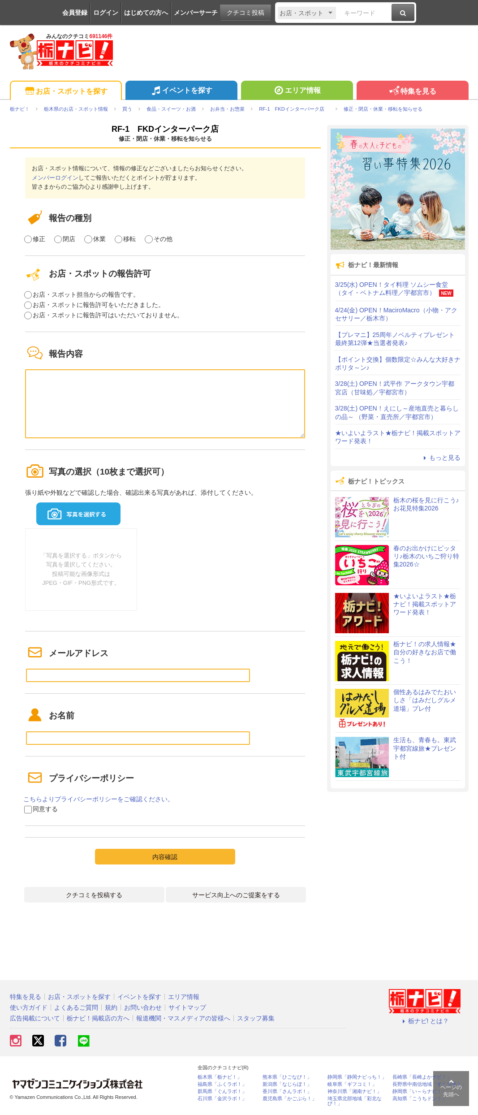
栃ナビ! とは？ (424, 1020)
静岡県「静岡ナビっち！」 (357, 1077)
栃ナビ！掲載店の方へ (98, 1018)
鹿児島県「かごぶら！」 (290, 1098)
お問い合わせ (143, 1007)
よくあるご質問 (76, 1007)
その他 (163, 238)
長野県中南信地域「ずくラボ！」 (429, 1084)
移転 (129, 238)
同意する (45, 808)
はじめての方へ (146, 12)
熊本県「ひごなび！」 (287, 1077)
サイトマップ (187, 1007)
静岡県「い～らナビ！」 (419, 1091)
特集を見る (412, 91)
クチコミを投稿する (94, 895)
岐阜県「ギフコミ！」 (352, 1084)
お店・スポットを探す (66, 91)
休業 (99, 238)
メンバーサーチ (196, 12)
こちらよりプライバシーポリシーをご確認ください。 (98, 799)
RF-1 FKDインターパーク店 (169, 129)
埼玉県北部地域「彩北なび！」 (354, 1101)
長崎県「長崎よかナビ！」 (422, 1077)
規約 (111, 1007)
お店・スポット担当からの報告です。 (86, 294)
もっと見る (441, 457)
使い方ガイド (28, 1007)
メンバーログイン (55, 177)
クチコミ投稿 (245, 12)
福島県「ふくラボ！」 (222, 1084)
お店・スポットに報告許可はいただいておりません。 (108, 315)
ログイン (105, 12)
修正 (39, 238)
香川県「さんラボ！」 (287, 1091)
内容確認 (164, 856)
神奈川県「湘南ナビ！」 (354, 1091)
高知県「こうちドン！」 (419, 1098)
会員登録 (74, 12)
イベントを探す (181, 91)
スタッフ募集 (256, 1018)
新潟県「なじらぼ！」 (287, 1084)
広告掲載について (35, 1018)
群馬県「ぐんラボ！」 (222, 1091)
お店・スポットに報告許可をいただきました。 (98, 304)
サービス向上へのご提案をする (236, 895)
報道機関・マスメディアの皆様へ (183, 1018)
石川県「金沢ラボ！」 (222, 1098)
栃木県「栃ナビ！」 (220, 1077)
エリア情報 (297, 91)
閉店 (69, 238)
